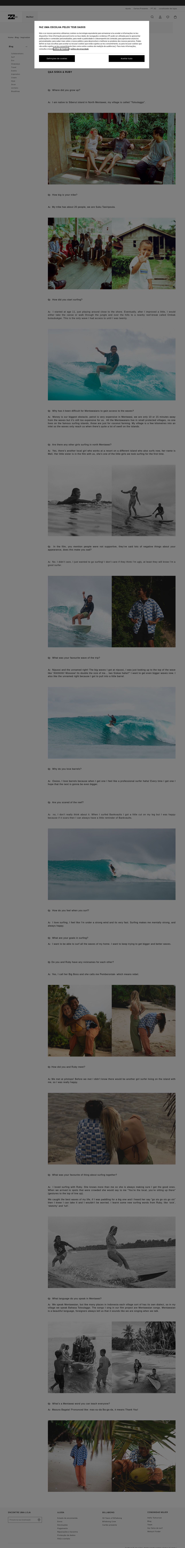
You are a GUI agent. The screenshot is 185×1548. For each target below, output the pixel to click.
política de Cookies (61, 49)
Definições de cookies (57, 58)
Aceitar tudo (127, 58)
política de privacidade (80, 49)
